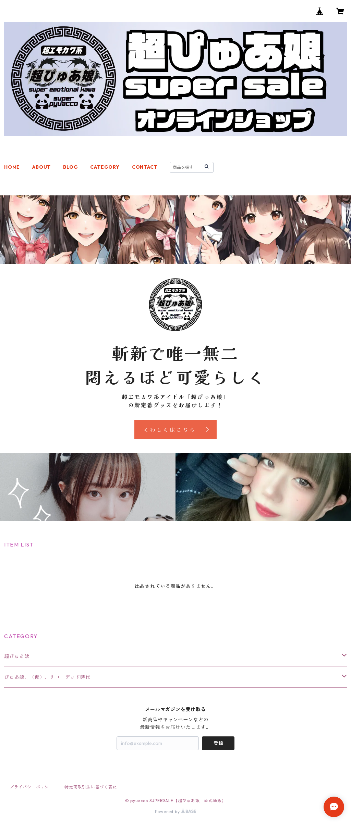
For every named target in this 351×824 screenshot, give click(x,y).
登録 (218, 743)
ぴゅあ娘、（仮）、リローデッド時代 (47, 677)
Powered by (175, 811)
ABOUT (41, 167)
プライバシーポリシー (31, 786)
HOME (12, 167)
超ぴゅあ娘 (16, 656)
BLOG (70, 167)
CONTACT (145, 167)
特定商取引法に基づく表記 (90, 786)
